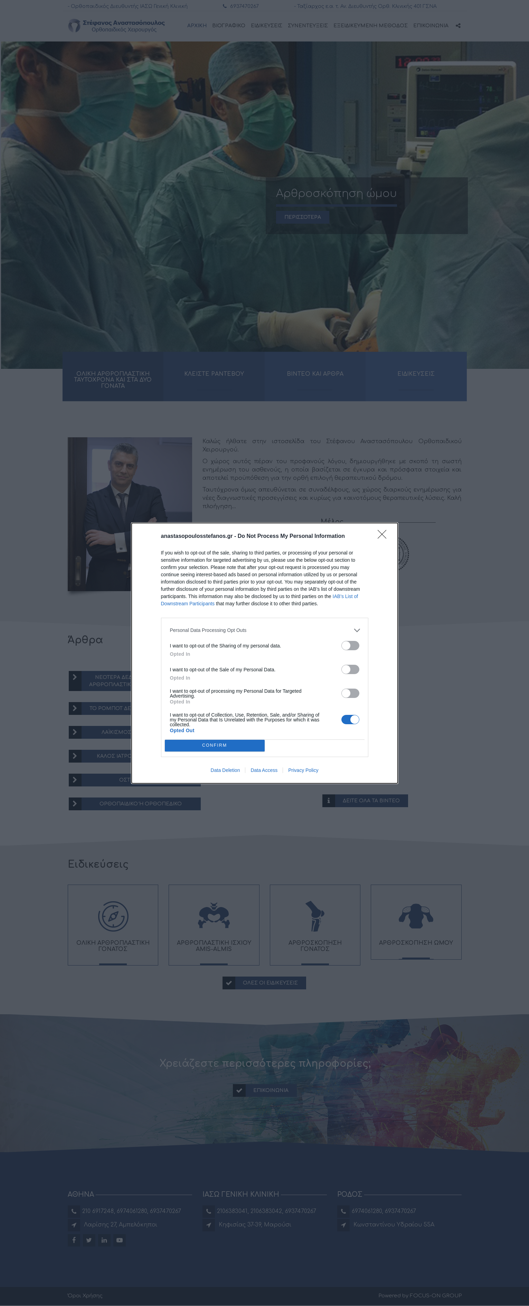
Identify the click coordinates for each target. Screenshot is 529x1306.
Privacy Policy (303, 770)
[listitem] (264, 630)
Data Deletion (225, 770)
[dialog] (265, 653)
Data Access (264, 770)
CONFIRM (215, 745)
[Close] (384, 536)
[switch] (350, 645)
